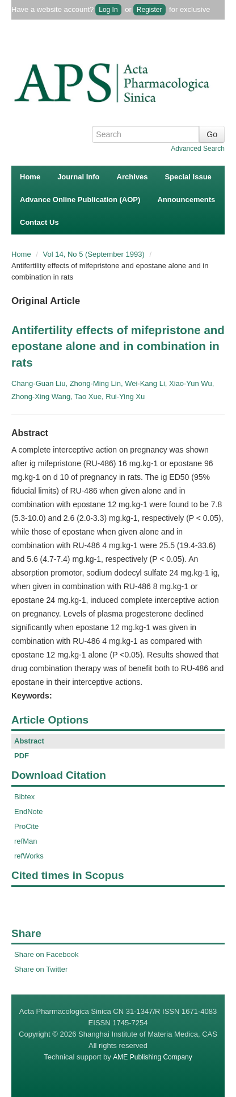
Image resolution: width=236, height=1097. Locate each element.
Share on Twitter (41, 969)
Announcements (186, 199)
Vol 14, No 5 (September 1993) (95, 254)
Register (149, 10)
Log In (108, 10)
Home (30, 176)
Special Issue (188, 176)
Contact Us (39, 222)
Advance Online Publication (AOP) (80, 199)
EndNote (28, 811)
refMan (25, 841)
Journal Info (78, 176)
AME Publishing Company (152, 1057)
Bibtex (24, 796)
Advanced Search (198, 149)
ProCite (26, 826)
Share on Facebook (46, 954)
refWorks (29, 856)
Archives (132, 176)
